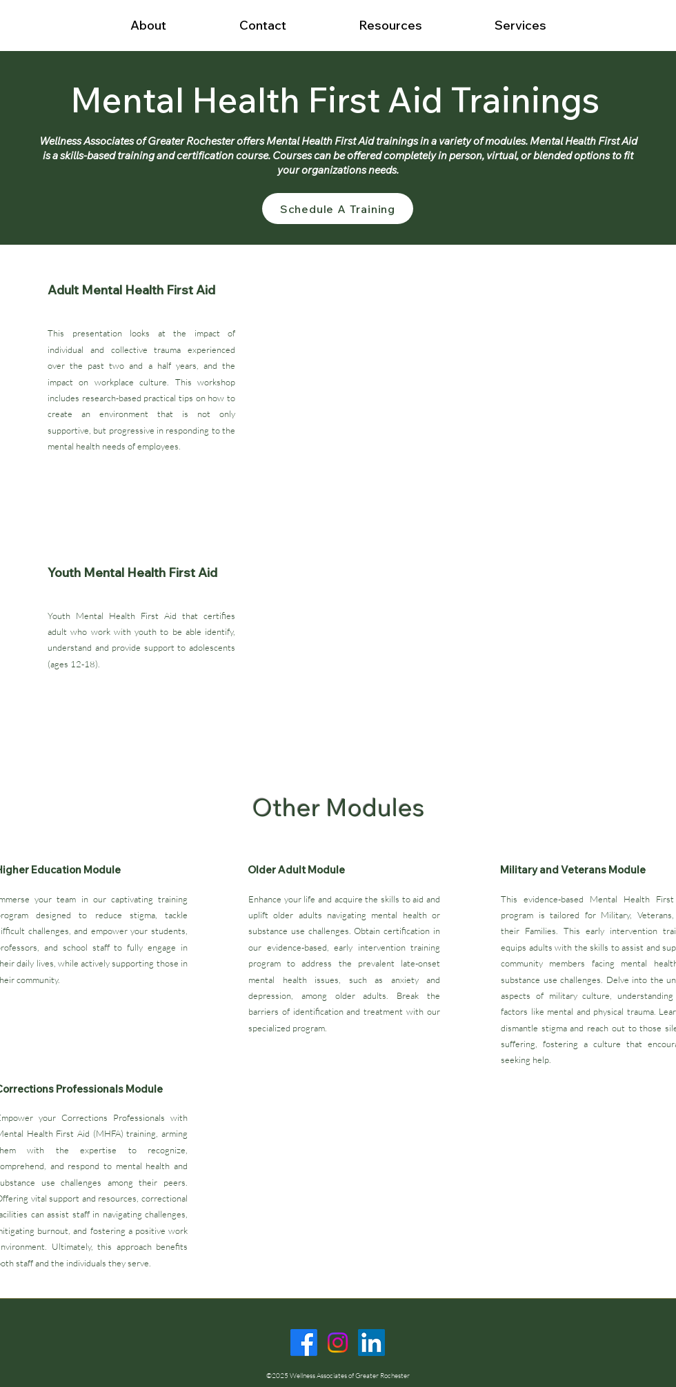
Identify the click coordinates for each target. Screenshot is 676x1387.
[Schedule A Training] (337, 208)
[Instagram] (337, 1342)
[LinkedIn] (371, 1342)
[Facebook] (303, 1342)
